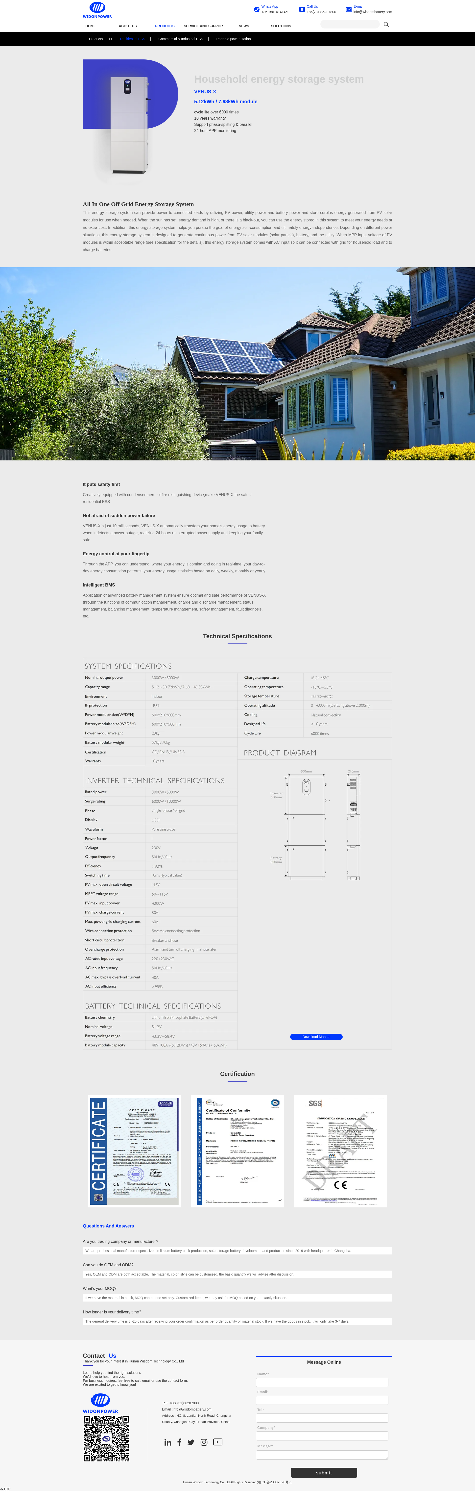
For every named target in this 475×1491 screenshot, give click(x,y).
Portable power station (233, 39)
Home (91, 26)
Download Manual (316, 1037)
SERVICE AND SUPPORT (204, 26)
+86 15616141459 (275, 12)
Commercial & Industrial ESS (180, 39)
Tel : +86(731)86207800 (180, 1403)
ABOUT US (128, 26)
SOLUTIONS (281, 26)
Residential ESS (132, 39)
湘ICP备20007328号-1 (274, 1482)
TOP (5, 1489)
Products (165, 26)
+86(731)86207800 (321, 12)
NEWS (244, 26)
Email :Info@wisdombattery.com (187, 1409)
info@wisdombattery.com (373, 12)
